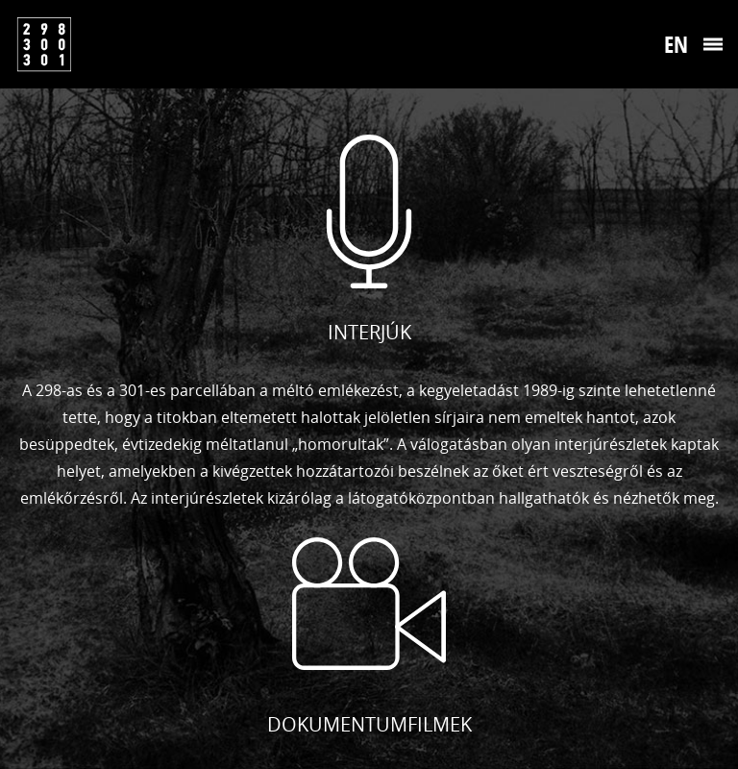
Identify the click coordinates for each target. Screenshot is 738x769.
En (676, 44)
